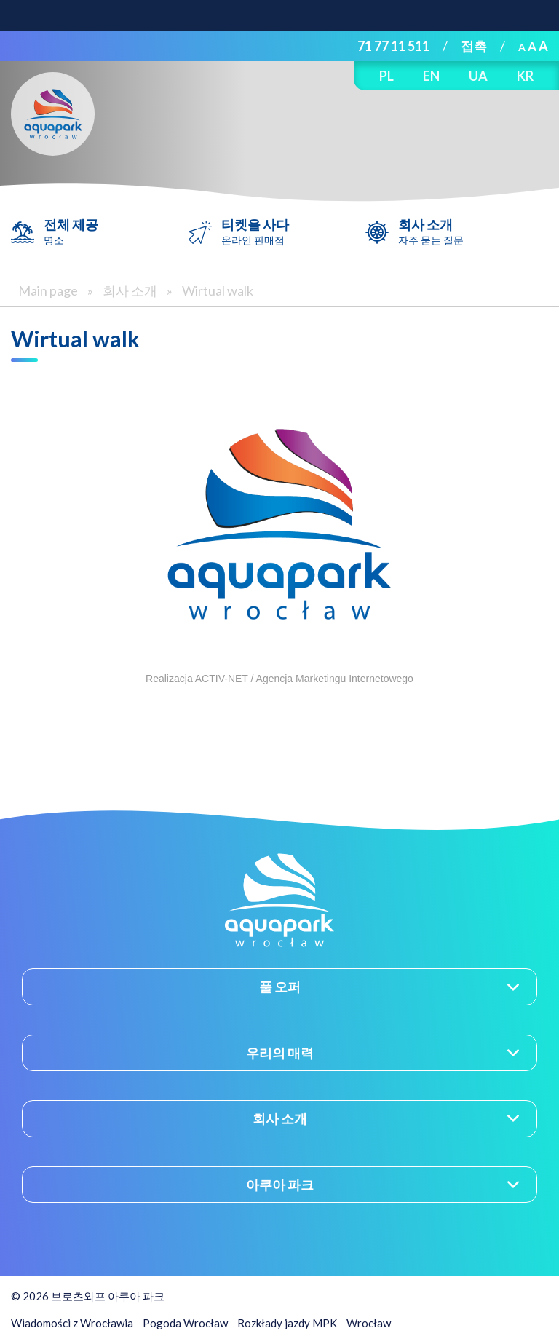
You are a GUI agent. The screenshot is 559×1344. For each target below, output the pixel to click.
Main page (48, 290)
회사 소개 (431, 231)
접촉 (474, 46)
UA (478, 76)
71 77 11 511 (393, 46)
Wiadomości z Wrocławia (72, 1322)
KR (525, 76)
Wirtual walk (217, 290)
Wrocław (368, 1322)
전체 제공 (71, 231)
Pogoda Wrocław (185, 1322)
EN (431, 76)
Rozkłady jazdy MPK (287, 1322)
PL (386, 76)
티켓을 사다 (255, 231)
